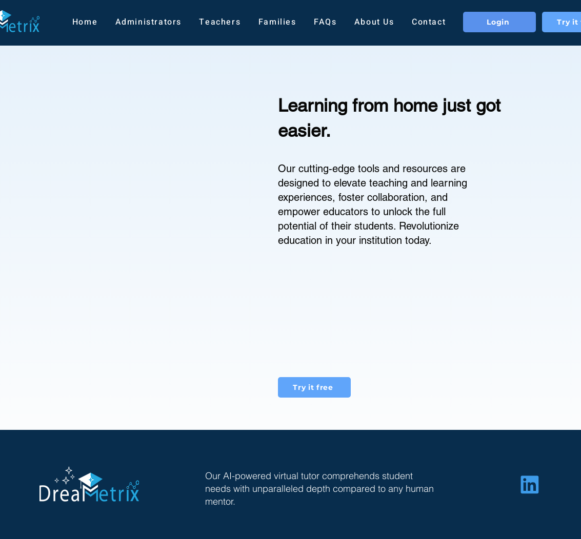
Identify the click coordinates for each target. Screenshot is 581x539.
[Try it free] (314, 387)
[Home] (530, 484)
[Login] (499, 22)
